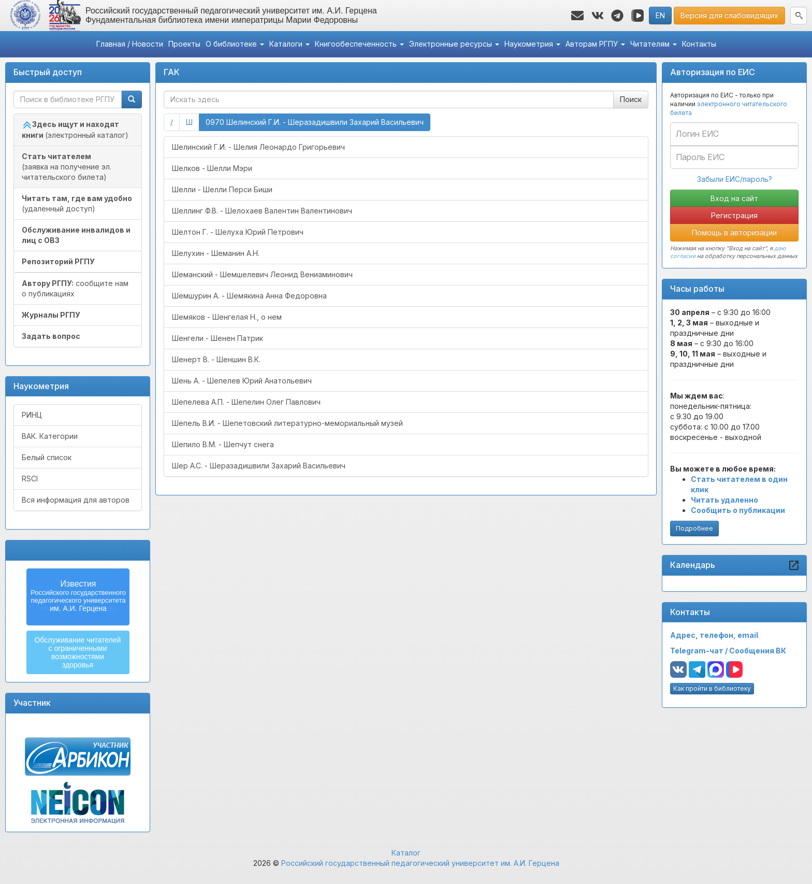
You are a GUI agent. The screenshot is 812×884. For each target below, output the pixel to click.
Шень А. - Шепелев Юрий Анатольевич (242, 380)
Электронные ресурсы (454, 43)
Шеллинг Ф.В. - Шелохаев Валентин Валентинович (262, 210)
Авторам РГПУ (595, 43)
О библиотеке (235, 43)
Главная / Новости (129, 43)
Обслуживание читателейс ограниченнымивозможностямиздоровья (78, 652)
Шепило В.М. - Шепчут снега (223, 444)
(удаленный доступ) (77, 203)
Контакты (699, 43)
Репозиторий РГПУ (58, 261)
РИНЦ (32, 414)
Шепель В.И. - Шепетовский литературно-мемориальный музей (287, 423)
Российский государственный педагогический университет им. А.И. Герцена (420, 863)
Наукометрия (532, 43)
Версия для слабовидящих (729, 15)
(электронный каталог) (75, 129)
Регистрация (734, 215)
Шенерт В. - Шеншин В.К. (216, 359)
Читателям (653, 43)
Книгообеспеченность (359, 43)
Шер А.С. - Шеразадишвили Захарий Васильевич (258, 465)
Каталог (406, 852)
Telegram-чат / (699, 650)
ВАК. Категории (50, 436)
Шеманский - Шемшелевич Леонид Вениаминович (262, 274)
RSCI (30, 478)
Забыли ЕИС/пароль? (734, 179)
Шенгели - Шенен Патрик (217, 338)
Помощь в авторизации (734, 232)
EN (660, 15)
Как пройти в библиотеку (712, 688)
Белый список (46, 457)
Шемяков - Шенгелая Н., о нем (227, 316)
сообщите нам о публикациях (75, 288)
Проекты (184, 43)
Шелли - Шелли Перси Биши (222, 189)
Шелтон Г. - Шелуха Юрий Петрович (237, 231)
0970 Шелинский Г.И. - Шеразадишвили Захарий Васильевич (318, 121)
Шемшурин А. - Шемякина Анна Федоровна (249, 295)
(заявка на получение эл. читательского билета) (66, 166)
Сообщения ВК (757, 650)
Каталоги (289, 43)
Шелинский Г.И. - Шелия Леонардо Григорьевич (258, 146)
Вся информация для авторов (75, 499)
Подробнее (694, 528)
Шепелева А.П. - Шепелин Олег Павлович (246, 401)
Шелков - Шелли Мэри (212, 168)
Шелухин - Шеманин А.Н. (215, 253)
